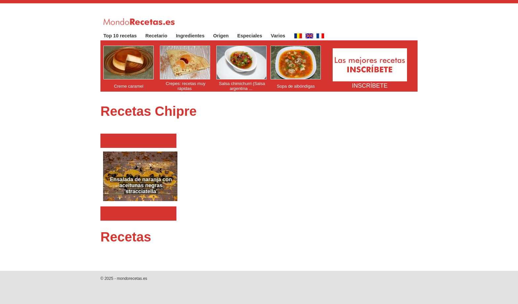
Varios (281, 35)
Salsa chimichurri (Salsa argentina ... (242, 86)
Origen (224, 35)
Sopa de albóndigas (296, 86)
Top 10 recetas (123, 35)
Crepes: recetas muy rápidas (185, 86)
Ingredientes (193, 35)
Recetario (159, 35)
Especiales (253, 35)
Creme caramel (128, 86)
